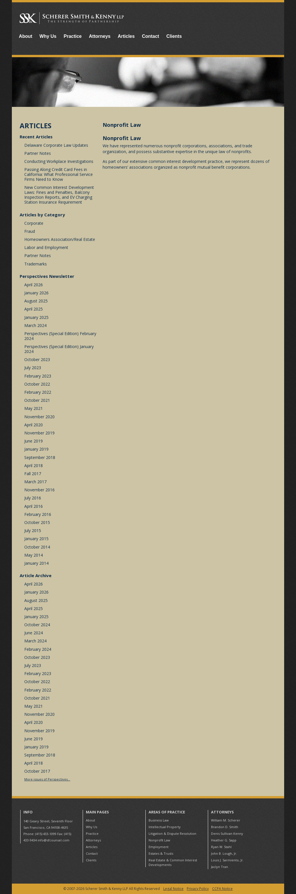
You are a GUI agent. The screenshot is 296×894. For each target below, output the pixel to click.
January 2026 (36, 292)
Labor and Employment (46, 247)
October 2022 (37, 384)
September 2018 (39, 457)
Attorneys (100, 36)
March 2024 (35, 325)
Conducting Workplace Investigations (58, 161)
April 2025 (33, 309)
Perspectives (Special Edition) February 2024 (60, 336)
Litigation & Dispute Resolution (172, 833)
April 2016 (33, 506)
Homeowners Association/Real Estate (59, 239)
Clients (174, 36)
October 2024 (37, 624)
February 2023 (37, 376)
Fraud (29, 231)
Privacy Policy (198, 888)
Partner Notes (37, 153)
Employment (159, 847)
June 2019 (33, 441)
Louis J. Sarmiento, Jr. (227, 860)
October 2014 (37, 547)
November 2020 (39, 416)
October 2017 (37, 771)
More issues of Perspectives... (47, 779)
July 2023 (32, 367)
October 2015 (37, 522)
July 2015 (32, 530)
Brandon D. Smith (224, 827)
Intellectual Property (165, 827)
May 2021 (33, 408)
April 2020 (33, 425)
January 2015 (36, 538)
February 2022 (37, 392)
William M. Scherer (225, 820)
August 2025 (36, 301)
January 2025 (36, 317)
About (25, 36)
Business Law (159, 820)
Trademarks (35, 264)
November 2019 (39, 433)
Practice (73, 36)
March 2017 (35, 481)
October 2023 (37, 359)
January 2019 (36, 449)
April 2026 (33, 284)
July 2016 (32, 498)
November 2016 (39, 489)
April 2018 (33, 465)
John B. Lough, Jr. (224, 853)
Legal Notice (173, 888)
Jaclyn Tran (219, 867)
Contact (150, 36)
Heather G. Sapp (223, 840)
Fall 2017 (32, 473)
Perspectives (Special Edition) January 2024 (59, 349)
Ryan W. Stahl (221, 847)
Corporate (33, 223)
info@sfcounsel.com (53, 840)
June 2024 (33, 632)
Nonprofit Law (159, 840)
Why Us (48, 36)
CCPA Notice (222, 888)
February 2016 (37, 514)
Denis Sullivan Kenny (227, 833)
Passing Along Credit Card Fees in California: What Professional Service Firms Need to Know (58, 174)
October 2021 (37, 400)
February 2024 (37, 649)
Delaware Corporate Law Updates (56, 145)
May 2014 (33, 555)
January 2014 (36, 563)
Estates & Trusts (161, 853)
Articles (126, 36)
